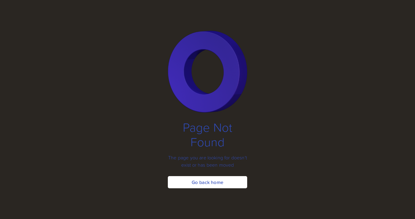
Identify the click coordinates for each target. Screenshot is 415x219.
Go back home (207, 182)
